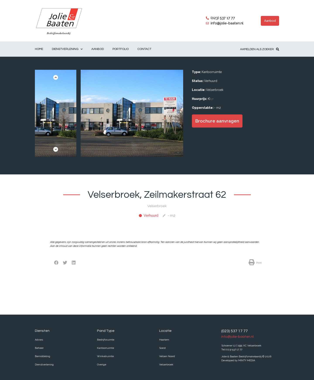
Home (39, 49)
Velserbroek (166, 364)
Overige (101, 364)
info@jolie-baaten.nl (237, 336)
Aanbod (97, 49)
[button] (270, 21)
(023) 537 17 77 (234, 331)
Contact (144, 49)
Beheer (39, 347)
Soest (162, 347)
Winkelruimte (105, 356)
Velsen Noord (167, 356)
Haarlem (164, 339)
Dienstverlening (67, 49)
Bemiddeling (42, 356)
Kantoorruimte (105, 347)
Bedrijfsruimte (105, 339)
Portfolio (121, 49)
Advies (39, 339)
